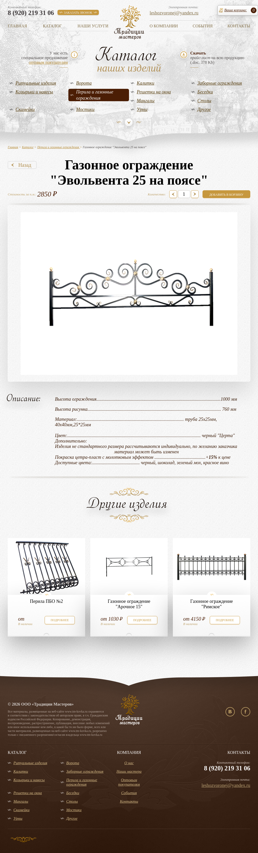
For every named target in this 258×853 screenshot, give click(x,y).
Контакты (239, 26)
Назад (24, 165)
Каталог (52, 26)
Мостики (85, 109)
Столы (204, 100)
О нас (129, 763)
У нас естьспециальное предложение (44, 58)
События (203, 26)
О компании (164, 26)
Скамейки (25, 109)
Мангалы (146, 100)
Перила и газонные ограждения (94, 95)
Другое (204, 109)
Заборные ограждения (219, 83)
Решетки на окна (154, 91)
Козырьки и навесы (34, 91)
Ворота (84, 83)
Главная (17, 26)
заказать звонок (78, 12)
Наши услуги (93, 26)
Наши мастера (128, 771)
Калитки (145, 83)
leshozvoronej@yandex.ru (174, 12)
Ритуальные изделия (35, 83)
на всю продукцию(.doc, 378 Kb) (217, 58)
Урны (142, 109)
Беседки (205, 91)
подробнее (60, 620)
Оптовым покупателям (129, 782)
